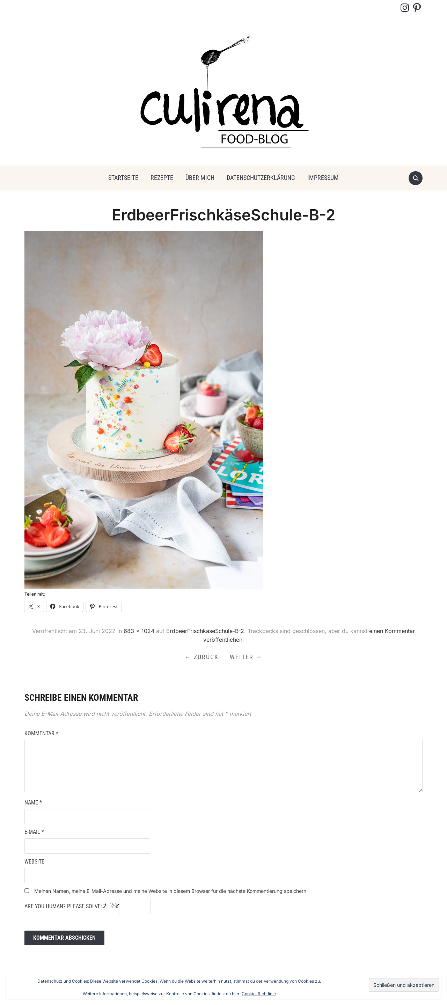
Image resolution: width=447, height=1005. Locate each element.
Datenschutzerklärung (261, 177)
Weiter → (246, 657)
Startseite (123, 177)
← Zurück (202, 657)
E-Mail (34, 832)
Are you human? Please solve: (87, 906)
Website (34, 861)
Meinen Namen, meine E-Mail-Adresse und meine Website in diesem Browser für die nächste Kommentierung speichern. (171, 891)
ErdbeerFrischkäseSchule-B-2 (205, 630)
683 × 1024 (139, 630)
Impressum (323, 177)
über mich (199, 177)
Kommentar (41, 733)
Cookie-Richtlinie (259, 993)
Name (33, 802)
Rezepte (162, 177)
